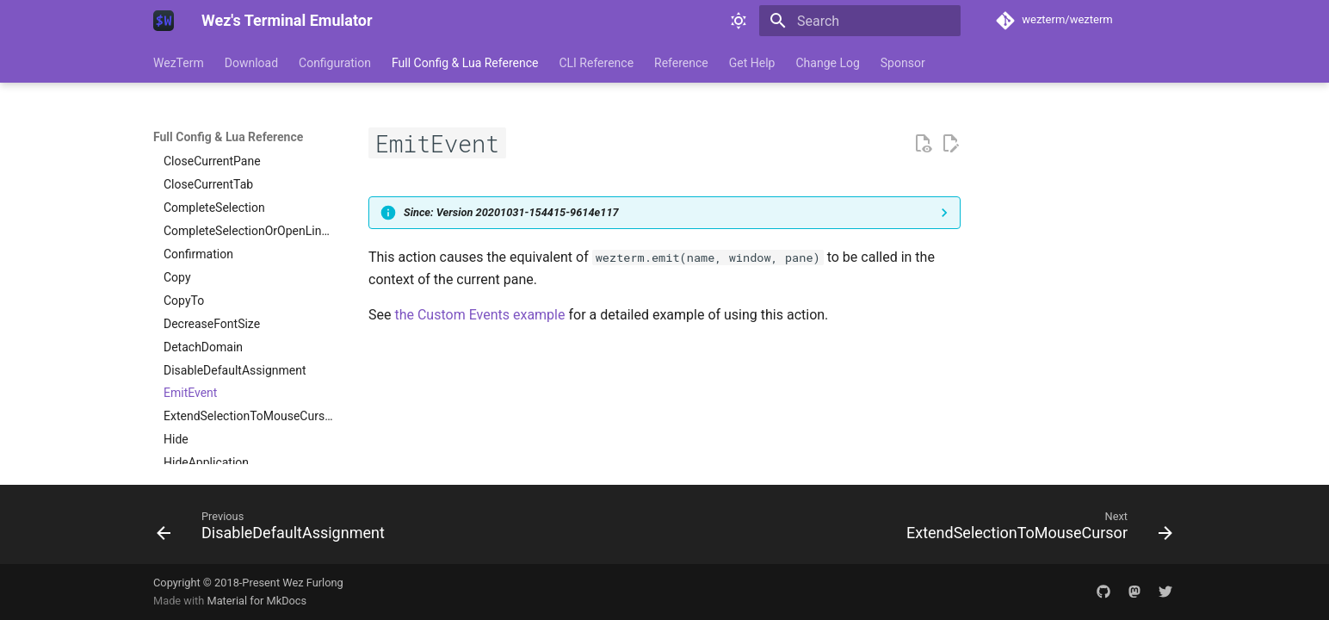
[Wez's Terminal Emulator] (163, 20)
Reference (681, 63)
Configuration (335, 63)
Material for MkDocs (256, 600)
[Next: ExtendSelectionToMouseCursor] (1035, 529)
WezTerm (178, 63)
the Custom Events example (479, 315)
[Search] (860, 20)
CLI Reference (596, 63)
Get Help (752, 63)
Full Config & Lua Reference (465, 63)
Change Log (827, 63)
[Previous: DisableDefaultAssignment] (274, 529)
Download (251, 63)
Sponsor (903, 63)
